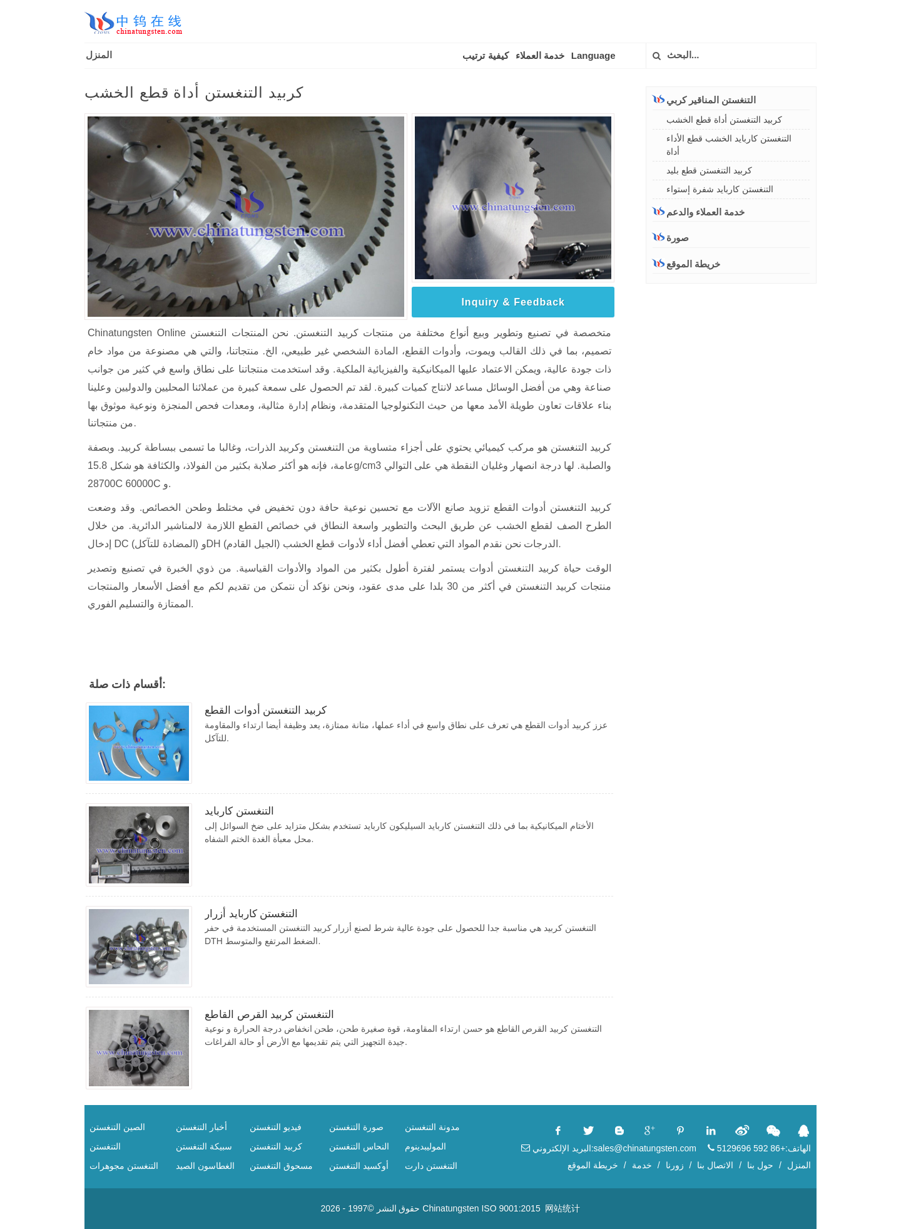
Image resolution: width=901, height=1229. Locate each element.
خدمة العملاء (540, 55)
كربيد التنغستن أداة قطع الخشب (724, 120)
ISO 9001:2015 (510, 1208)
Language (593, 55)
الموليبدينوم (425, 1146)
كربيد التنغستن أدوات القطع (266, 710)
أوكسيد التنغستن (359, 1166)
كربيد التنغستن (276, 1146)
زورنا (675, 1165)
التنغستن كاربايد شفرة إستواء (719, 189)
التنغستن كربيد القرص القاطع (269, 1015)
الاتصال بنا (715, 1165)
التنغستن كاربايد (239, 811)
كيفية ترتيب (485, 55)
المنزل (99, 54)
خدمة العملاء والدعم (699, 211)
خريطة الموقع (686, 264)
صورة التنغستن (356, 1127)
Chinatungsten (450, 1208)
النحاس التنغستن (359, 1146)
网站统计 (562, 1208)
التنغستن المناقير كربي (704, 99)
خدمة (642, 1165)
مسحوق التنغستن (281, 1166)
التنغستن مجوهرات (123, 1166)
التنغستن (105, 1146)
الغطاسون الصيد (205, 1166)
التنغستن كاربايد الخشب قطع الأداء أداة (729, 145)
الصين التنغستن (117, 1127)
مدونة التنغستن (432, 1127)
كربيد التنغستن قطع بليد (709, 170)
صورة (671, 237)
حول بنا (760, 1165)
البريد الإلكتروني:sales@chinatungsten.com (608, 1148)
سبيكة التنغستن (204, 1146)
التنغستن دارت (431, 1166)
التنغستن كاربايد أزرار (251, 914)
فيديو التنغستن (276, 1127)
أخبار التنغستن (201, 1127)
